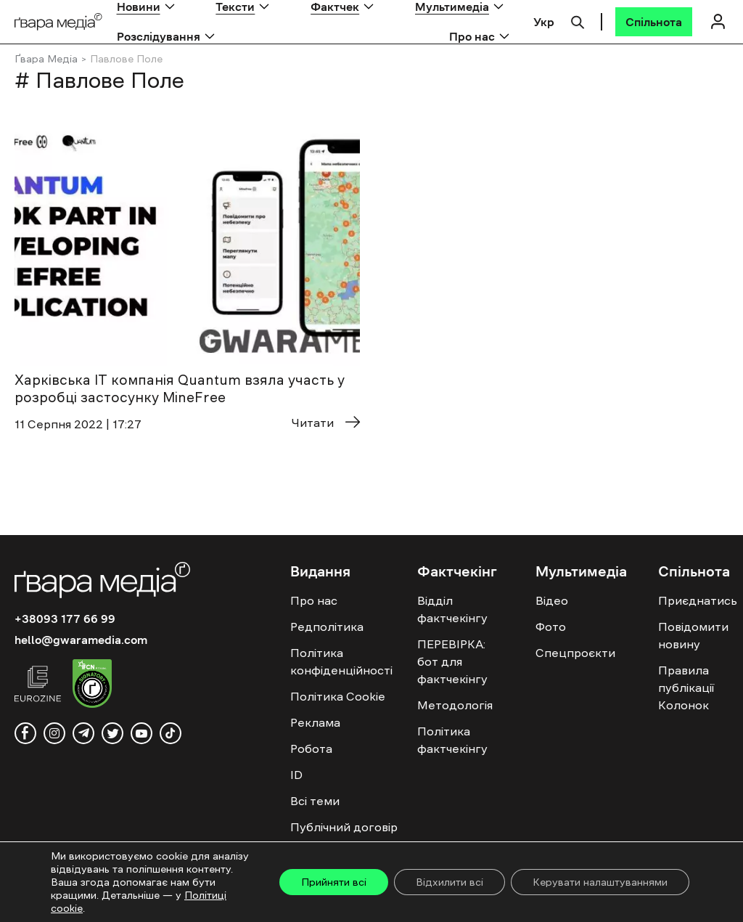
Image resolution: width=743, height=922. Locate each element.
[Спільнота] (653, 21)
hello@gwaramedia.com (81, 639)
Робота (311, 748)
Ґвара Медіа (46, 59)
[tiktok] (170, 733)
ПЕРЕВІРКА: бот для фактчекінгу (452, 661)
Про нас (472, 36)
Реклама (315, 722)
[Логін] (717, 21)
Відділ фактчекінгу (452, 609)
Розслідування (158, 36)
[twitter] (112, 733)
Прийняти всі (333, 882)
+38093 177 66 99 (65, 618)
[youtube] (141, 733)
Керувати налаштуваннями (600, 882)
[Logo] (58, 22)
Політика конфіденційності (341, 661)
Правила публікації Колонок (686, 687)
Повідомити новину (693, 635)
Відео (551, 600)
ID (296, 774)
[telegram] (83, 733)
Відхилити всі (449, 882)
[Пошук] (577, 20)
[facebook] (25, 733)
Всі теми (315, 801)
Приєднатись (697, 600)
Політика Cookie (337, 696)
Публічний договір (344, 827)
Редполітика (327, 626)
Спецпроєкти (575, 652)
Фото (550, 626)
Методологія (455, 705)
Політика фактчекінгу (452, 739)
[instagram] (54, 733)
